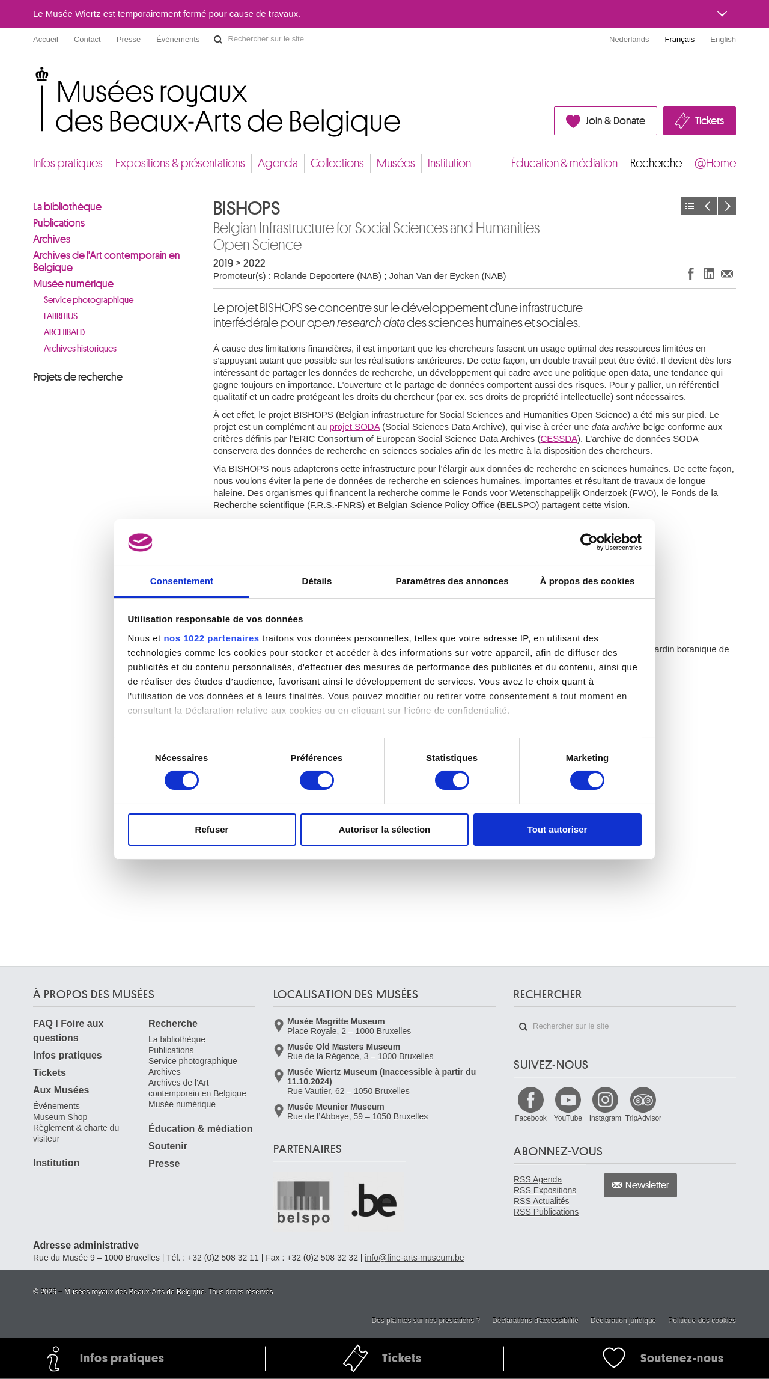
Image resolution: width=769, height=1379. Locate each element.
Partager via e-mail (727, 273)
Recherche (656, 163)
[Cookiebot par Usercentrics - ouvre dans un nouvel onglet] (589, 542)
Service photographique (88, 300)
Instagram (605, 1118)
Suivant (727, 206)
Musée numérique (73, 283)
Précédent (708, 206)
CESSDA (558, 438)
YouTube (568, 1118)
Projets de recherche (78, 377)
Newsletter (647, 1185)
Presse (129, 39)
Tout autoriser (557, 829)
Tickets (709, 120)
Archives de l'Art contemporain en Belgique (106, 261)
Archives (51, 239)
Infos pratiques (68, 163)
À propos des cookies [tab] (587, 581)
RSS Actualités (542, 1201)
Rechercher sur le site (218, 39)
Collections (337, 163)
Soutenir (167, 1146)
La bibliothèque (67, 206)
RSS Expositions (545, 1190)
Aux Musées (61, 1090)
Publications (59, 223)
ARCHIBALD (64, 332)
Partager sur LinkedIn (709, 273)
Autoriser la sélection (385, 829)
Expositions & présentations (180, 163)
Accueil (45, 39)
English (723, 39)
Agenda (278, 163)
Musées (396, 163)
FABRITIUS (61, 316)
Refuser (212, 829)
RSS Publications (546, 1212)
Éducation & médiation (564, 163)
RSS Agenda (538, 1179)
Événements (177, 39)
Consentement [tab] (181, 581)
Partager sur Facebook (691, 273)
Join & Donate (615, 120)
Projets (690, 206)
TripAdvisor (643, 1118)
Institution (449, 163)
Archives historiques (80, 348)
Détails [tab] (317, 581)
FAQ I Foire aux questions (68, 1030)
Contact (87, 39)
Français (680, 39)
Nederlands (629, 39)
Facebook (531, 1118)
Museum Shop (60, 1117)
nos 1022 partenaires (211, 638)
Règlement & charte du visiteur (76, 1133)
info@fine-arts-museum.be (414, 1257)
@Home (715, 163)
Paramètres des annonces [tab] (451, 581)
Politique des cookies (702, 1320)
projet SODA (354, 426)
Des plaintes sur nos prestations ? (425, 1320)
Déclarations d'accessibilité (535, 1320)
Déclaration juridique (623, 1320)
